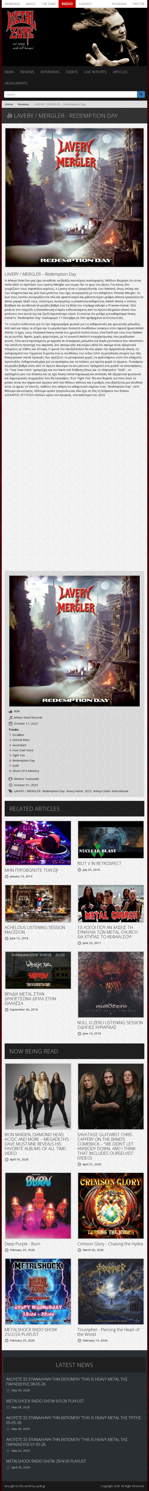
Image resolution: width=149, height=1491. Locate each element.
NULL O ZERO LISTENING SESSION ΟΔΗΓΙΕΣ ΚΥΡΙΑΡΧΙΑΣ (110, 1025)
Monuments (16, 83)
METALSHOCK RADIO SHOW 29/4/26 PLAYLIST (46, 1461)
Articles (120, 71)
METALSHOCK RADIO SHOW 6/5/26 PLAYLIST (45, 1401)
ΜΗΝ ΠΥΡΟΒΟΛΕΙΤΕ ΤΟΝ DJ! (31, 870)
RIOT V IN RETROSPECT (99, 863)
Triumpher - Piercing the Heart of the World (108, 1332)
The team (48, 4)
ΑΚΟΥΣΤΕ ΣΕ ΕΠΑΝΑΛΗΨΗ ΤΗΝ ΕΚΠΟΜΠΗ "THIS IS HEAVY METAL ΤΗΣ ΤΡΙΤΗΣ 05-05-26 (73, 1420)
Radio (67, 3)
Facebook (119, 4)
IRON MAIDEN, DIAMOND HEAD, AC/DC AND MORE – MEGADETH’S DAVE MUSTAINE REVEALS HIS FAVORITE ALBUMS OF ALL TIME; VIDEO (37, 1143)
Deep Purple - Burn (22, 1243)
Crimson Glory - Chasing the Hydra (110, 1243)
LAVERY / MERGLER (27, 791)
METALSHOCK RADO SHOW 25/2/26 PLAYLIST (31, 1332)
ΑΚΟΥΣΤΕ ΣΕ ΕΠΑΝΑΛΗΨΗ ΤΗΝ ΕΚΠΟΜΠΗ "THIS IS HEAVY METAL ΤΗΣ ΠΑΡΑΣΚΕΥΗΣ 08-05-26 (66, 1382)
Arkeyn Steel (101, 791)
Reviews (27, 71)
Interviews (50, 71)
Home (9, 104)
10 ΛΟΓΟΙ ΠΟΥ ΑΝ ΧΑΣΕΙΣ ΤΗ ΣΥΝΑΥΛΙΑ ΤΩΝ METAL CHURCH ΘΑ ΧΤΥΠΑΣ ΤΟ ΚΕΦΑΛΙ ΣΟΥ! (107, 931)
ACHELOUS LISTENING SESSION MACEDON (35, 929)
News (9, 71)
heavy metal (75, 791)
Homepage (12, 4)
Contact (85, 4)
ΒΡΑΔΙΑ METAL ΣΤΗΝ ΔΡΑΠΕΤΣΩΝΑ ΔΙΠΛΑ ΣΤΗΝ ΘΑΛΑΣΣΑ (30, 998)
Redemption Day (53, 791)
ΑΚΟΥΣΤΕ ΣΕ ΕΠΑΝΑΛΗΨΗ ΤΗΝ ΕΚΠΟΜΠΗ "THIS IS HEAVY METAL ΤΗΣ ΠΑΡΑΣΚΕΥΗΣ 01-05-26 (66, 1442)
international (120, 791)
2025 (88, 791)
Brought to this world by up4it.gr (25, 1486)
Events (72, 71)
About (31, 4)
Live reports (95, 71)
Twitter (138, 4)
